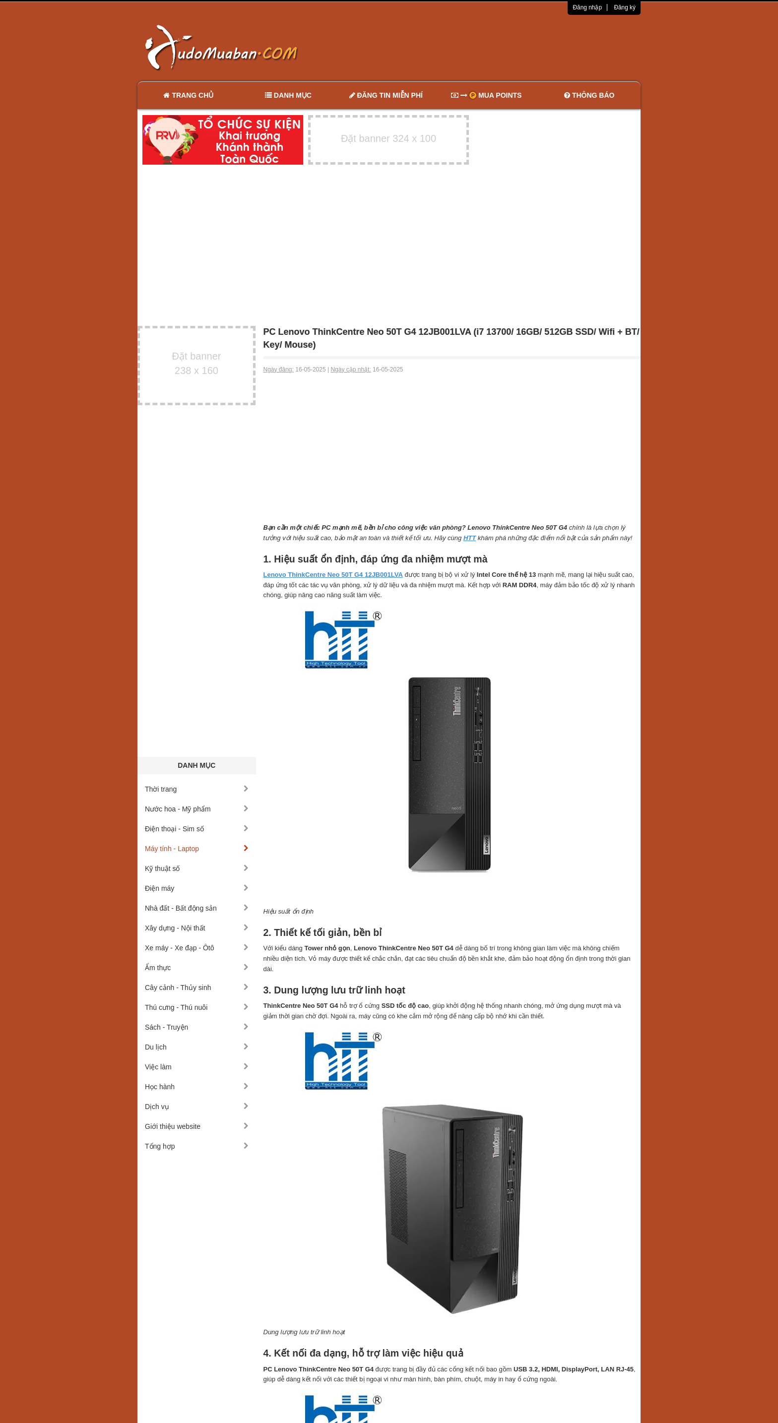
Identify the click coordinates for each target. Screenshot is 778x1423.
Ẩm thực (197, 968)
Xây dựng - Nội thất (197, 928)
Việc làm (197, 1067)
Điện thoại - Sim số (197, 829)
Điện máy (197, 888)
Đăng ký (625, 7)
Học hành (197, 1087)
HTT (469, 538)
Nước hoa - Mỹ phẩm (197, 809)
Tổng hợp (197, 1146)
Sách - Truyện (197, 1027)
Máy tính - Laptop (197, 849)
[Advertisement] (493, 47)
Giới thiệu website (197, 1126)
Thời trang (197, 789)
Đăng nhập (587, 7)
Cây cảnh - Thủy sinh (197, 987)
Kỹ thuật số (197, 868)
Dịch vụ (197, 1107)
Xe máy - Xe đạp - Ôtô (197, 948)
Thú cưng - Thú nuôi (197, 1007)
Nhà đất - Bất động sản (197, 908)
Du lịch (197, 1047)
